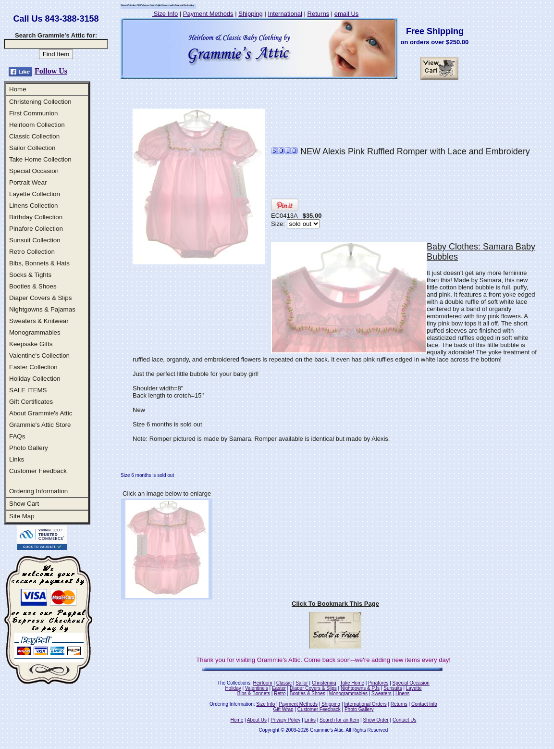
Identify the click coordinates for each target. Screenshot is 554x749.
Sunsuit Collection (35, 240)
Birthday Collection (35, 217)
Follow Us (51, 71)
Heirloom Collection (37, 124)
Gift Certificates (31, 401)
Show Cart (24, 503)
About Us (257, 720)
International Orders (365, 704)
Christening (324, 683)
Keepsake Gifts (30, 344)
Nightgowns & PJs (360, 688)
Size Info (165, 13)
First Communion (33, 113)
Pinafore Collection (36, 228)
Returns (319, 13)
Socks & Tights (30, 274)
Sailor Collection (32, 147)
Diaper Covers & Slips (40, 297)
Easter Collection (33, 367)
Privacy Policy (285, 720)
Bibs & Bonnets (253, 693)
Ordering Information (38, 491)
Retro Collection (32, 251)
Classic (284, 683)
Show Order (375, 720)
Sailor (301, 683)
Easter (279, 688)
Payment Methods (208, 13)
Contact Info (424, 704)
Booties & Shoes (33, 286)
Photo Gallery (28, 447)
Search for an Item (339, 720)
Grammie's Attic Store (40, 424)
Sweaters (381, 693)
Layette (414, 688)
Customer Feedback (38, 470)
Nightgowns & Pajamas (42, 309)
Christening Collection (40, 101)
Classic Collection (34, 136)
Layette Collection (34, 194)
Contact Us (404, 720)
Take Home (352, 683)
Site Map (22, 516)
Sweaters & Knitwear (39, 321)
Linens (402, 693)
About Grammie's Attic (40, 413)
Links (16, 459)
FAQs (17, 436)
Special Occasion (34, 171)
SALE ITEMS (28, 390)
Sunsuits (392, 688)
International (285, 13)
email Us (346, 13)
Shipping (250, 13)
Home (17, 89)
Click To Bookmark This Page (335, 603)
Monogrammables (35, 332)
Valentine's (256, 688)
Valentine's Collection (39, 355)
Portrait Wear (28, 182)
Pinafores (378, 683)
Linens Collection (33, 205)
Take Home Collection (40, 159)
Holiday (233, 688)
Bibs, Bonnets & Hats (39, 263)
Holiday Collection (35, 378)
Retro (279, 693)
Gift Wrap (283, 709)
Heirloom (262, 683)
